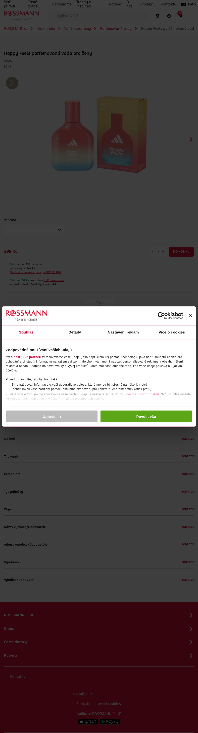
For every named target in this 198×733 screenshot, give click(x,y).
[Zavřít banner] (190, 316)
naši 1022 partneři (27, 357)
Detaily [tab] (75, 332)
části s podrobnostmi (142, 394)
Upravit (52, 416)
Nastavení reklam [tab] (123, 332)
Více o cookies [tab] (172, 332)
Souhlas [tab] (26, 332)
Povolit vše (146, 416)
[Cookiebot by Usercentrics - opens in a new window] (161, 316)
